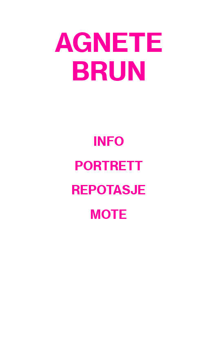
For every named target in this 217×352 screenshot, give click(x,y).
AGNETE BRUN (109, 56)
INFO (108, 141)
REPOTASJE (108, 190)
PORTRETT (109, 166)
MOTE (108, 214)
